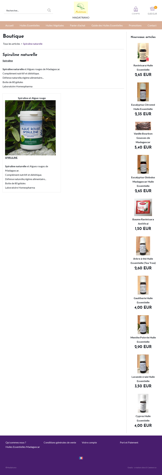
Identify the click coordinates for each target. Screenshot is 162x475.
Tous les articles (11, 43)
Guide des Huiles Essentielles (107, 25)
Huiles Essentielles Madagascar (23, 446)
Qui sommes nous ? (16, 442)
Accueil (9, 25)
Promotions (135, 25)
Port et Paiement (129, 442)
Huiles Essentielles (30, 25)
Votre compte (89, 442)
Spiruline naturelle (32, 43)
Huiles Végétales (55, 25)
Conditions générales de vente (60, 442)
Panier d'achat (77, 25)
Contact (152, 25)
